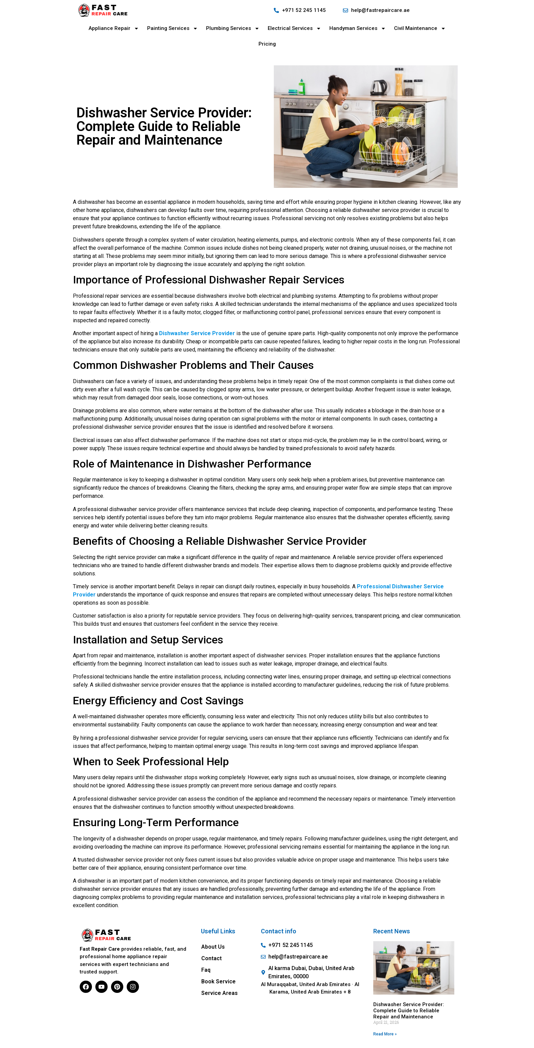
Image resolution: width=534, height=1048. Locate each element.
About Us (213, 947)
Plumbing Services (233, 28)
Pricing (267, 44)
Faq (205, 970)
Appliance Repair (114, 28)
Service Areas (219, 993)
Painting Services (172, 28)
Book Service (218, 981)
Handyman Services (357, 28)
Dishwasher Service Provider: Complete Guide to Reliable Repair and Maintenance (408, 1010)
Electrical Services (294, 28)
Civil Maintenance (420, 28)
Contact (211, 958)
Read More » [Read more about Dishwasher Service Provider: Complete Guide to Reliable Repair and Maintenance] (385, 1034)
